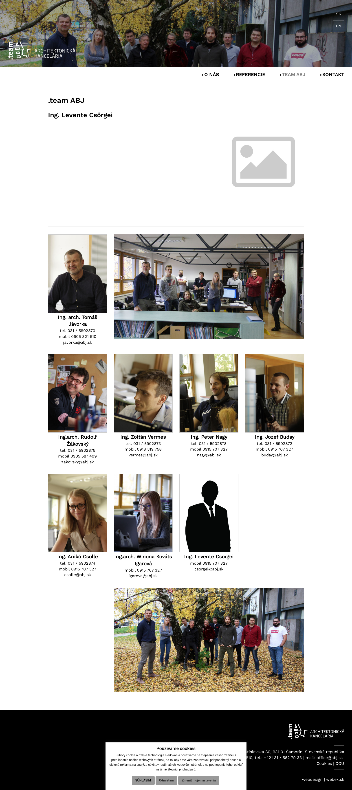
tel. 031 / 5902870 (77, 330)
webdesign (312, 779)
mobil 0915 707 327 (209, 449)
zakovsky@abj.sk (77, 462)
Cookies (324, 763)
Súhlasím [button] (143, 780)
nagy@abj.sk (209, 455)
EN (338, 26)
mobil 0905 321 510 (77, 336)
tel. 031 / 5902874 (77, 563)
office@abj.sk (330, 757)
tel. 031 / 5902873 (143, 443)
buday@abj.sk (274, 455)
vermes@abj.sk (143, 455)
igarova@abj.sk (143, 575)
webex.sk (335, 779)
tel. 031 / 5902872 (274, 443)
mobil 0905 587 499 (77, 456)
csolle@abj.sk (77, 574)
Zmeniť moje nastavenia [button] (199, 780)
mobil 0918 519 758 (143, 449)
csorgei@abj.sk (208, 569)
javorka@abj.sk (77, 342)
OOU (339, 763)
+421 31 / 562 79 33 (283, 757)
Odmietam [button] (166, 780)
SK (338, 13)
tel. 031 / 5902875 (77, 450)
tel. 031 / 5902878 (209, 443)
